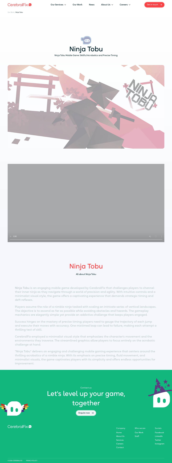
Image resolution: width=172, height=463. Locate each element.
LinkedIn (159, 436)
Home (119, 432)
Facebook (159, 432)
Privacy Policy (31, 460)
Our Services (58, 4)
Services (120, 440)
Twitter (158, 440)
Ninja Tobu (19, 12)
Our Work (77, 4)
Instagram (159, 444)
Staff (137, 436)
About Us (107, 4)
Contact (120, 447)
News (91, 4)
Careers (125, 4)
